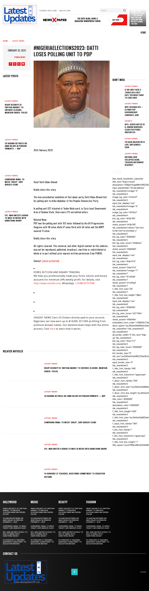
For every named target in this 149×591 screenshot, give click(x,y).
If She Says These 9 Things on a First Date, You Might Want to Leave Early (134, 93)
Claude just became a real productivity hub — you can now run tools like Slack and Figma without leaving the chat (137, 16)
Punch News (19, 57)
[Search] (124, 10)
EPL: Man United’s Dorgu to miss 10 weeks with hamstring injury (16, 218)
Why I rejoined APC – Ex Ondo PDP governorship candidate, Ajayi (134, 108)
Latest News (18, 40)
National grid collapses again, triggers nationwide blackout (134, 154)
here (52, 328)
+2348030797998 (85, 283)
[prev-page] (114, 165)
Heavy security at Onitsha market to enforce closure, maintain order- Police (16, 108)
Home (5, 40)
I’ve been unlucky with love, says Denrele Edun (134, 139)
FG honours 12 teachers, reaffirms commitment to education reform (75, 474)
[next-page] (119, 165)
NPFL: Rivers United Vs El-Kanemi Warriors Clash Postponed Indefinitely (135, 123)
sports (128, 118)
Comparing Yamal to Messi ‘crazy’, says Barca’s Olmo (14, 182)
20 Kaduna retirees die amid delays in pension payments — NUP (16, 146)
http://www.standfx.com (47, 283)
